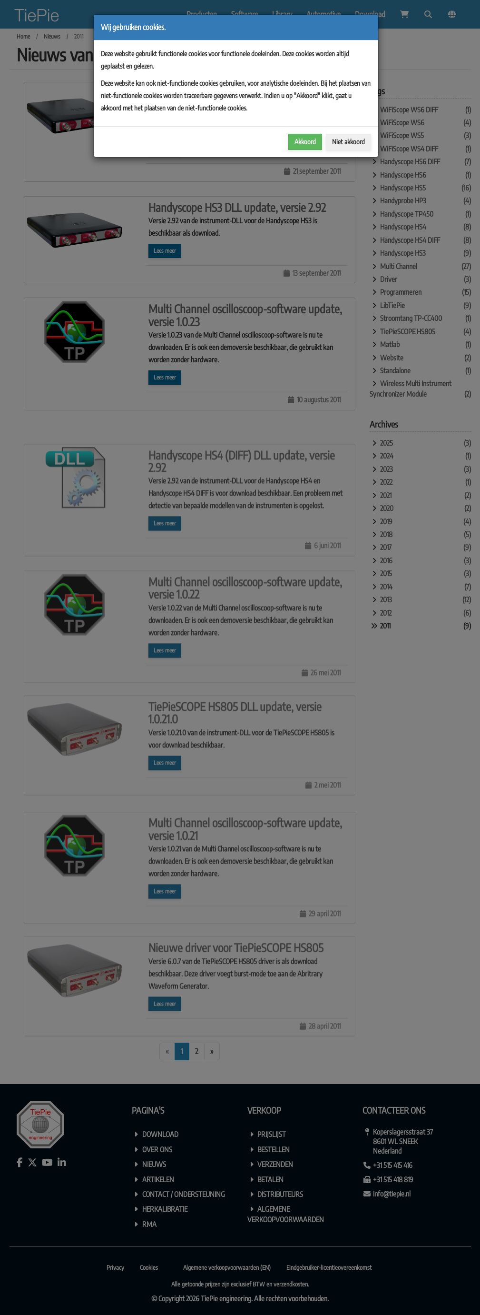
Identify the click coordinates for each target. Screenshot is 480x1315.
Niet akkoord (348, 142)
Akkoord (305, 142)
